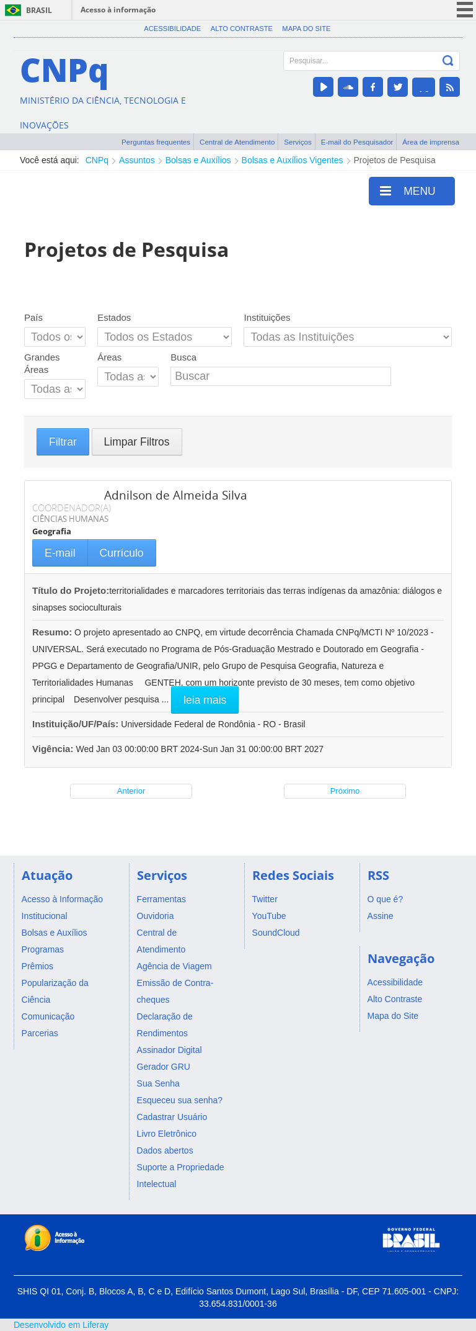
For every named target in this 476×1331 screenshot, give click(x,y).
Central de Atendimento (237, 142)
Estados (114, 317)
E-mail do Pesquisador (357, 142)
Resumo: (52, 632)
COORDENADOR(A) (71, 508)
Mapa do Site (306, 28)
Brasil (39, 10)
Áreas (109, 357)
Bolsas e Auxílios (198, 160)
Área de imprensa (430, 142)
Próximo (345, 790)
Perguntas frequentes (155, 142)
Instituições (267, 317)
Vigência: (54, 748)
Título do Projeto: (70, 590)
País (33, 317)
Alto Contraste (242, 28)
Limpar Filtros (137, 442)
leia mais (204, 700)
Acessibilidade (172, 28)
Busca (183, 357)
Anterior (131, 790)
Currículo (122, 553)
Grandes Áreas (42, 363)
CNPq (97, 160)
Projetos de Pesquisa (395, 160)
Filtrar (63, 442)
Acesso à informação (118, 9)
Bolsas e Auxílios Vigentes (292, 160)
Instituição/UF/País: (76, 724)
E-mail (60, 553)
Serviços (298, 142)
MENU (408, 190)
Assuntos (137, 160)
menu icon (465, 9)
